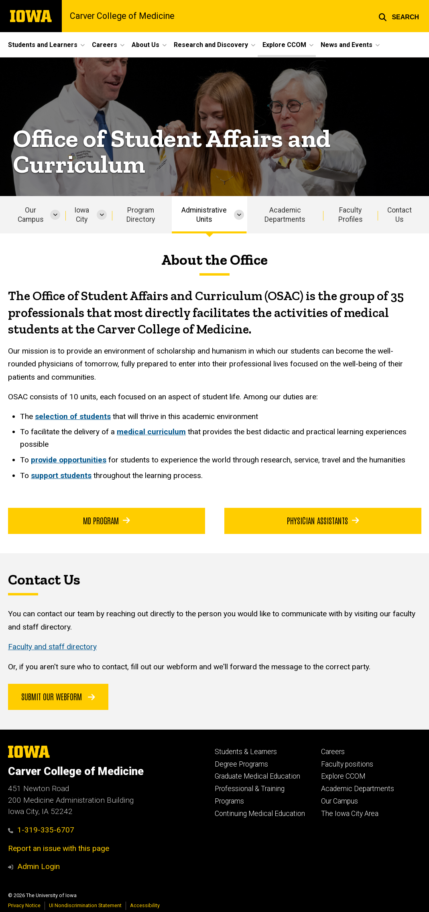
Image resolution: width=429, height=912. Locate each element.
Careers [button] (104, 45)
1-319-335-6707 (41, 829)
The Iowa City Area (349, 814)
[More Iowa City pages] (102, 214)
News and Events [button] (346, 45)
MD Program (106, 520)
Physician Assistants (323, 520)
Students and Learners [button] (42, 45)
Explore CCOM (343, 776)
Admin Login (38, 866)
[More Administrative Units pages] (239, 214)
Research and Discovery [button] (211, 45)
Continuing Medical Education (260, 814)
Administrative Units (204, 214)
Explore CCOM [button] (284, 45)
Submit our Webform (58, 696)
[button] (398, 16)
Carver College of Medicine (122, 16)
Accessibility (145, 905)
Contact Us (399, 214)
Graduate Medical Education (257, 776)
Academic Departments (284, 214)
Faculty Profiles (350, 214)
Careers (333, 752)
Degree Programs (241, 764)
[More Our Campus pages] (55, 214)
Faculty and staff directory (52, 647)
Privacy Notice (24, 905)
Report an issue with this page (58, 848)
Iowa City (81, 214)
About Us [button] (145, 45)
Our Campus (31, 214)
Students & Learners (246, 752)
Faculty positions (347, 764)
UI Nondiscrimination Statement (85, 905)
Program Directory (140, 214)
